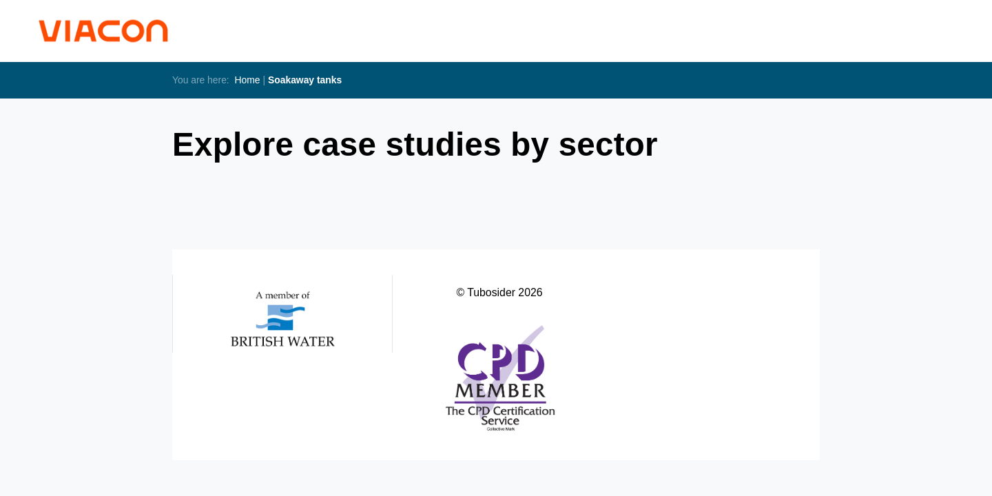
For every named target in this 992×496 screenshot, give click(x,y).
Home (247, 79)
